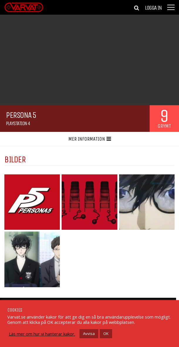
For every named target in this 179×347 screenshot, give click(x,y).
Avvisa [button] (89, 333)
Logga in (153, 8)
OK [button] (106, 333)
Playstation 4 (18, 123)
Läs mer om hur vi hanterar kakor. (42, 333)
